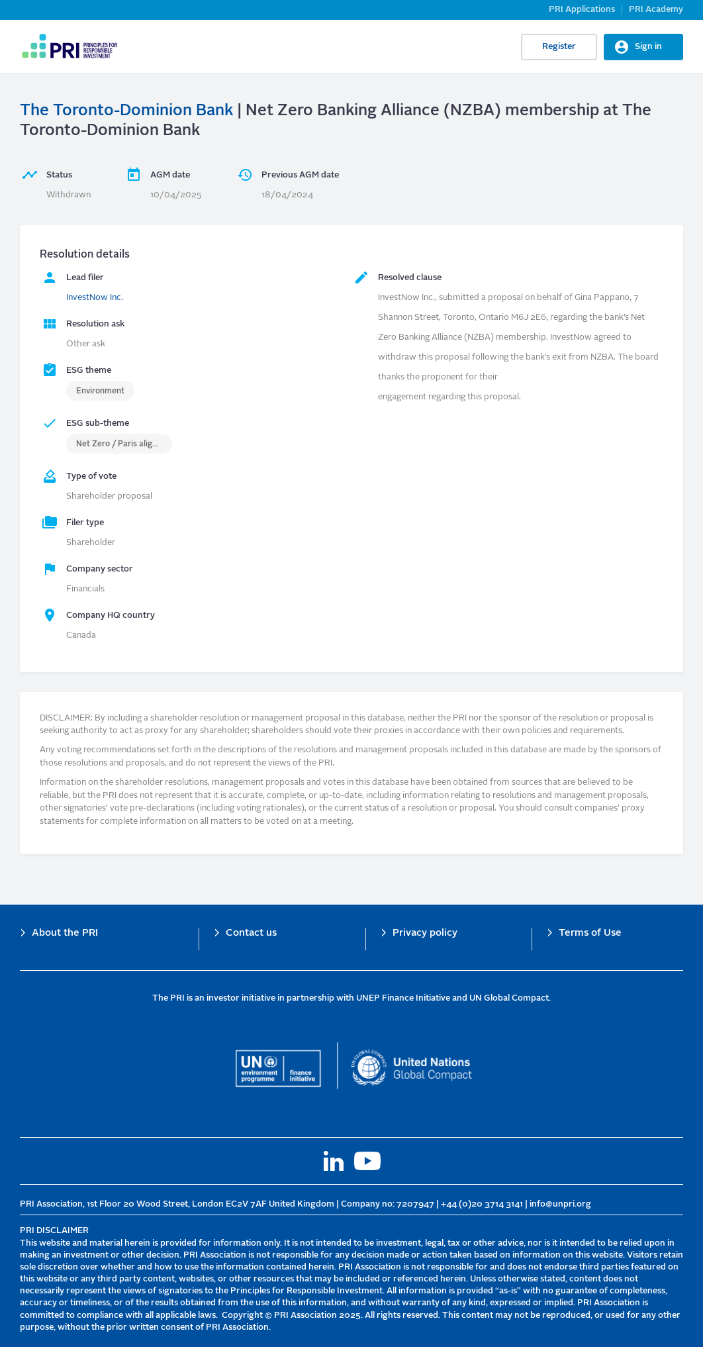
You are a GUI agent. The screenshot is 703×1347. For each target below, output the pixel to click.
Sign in (648, 46)
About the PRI (65, 933)
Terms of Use (590, 933)
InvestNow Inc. (94, 297)
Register (559, 46)
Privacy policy (425, 933)
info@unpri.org (560, 1204)
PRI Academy (656, 9)
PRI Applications (582, 9)
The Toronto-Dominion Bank (126, 111)
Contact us (251, 933)
